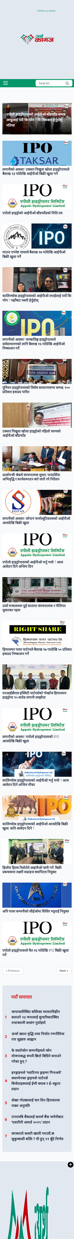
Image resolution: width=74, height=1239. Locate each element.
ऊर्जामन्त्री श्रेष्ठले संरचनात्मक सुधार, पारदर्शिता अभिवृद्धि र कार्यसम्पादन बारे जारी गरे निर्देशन (31, 477)
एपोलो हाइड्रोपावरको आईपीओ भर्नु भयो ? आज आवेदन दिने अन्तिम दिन (32, 564)
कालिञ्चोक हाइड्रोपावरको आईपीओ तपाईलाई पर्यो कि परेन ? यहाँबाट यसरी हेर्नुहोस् (36, 298)
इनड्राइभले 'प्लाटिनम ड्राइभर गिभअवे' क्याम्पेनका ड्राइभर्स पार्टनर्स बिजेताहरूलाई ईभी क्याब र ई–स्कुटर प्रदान (36, 1080)
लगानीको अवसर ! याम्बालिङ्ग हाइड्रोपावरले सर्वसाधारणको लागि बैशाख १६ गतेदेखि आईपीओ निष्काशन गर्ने (33, 343)
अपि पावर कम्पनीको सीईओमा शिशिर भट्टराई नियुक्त (35, 911)
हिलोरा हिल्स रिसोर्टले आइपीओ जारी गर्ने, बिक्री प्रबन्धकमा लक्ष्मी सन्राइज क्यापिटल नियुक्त (32, 870)
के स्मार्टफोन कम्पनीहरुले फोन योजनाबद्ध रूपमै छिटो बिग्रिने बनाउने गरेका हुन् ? (36, 1056)
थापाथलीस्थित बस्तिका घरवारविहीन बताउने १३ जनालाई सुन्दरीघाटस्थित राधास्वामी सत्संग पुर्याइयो (35, 1017)
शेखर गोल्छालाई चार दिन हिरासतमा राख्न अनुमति (35, 1103)
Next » (64, 970)
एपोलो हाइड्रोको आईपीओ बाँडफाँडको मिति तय (32, 213)
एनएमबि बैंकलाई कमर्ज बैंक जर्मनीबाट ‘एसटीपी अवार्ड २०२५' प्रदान (37, 1119)
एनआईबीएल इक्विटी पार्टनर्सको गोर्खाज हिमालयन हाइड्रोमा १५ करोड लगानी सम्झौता (34, 695)
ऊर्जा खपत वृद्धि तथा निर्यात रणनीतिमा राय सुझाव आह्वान (37, 1036)
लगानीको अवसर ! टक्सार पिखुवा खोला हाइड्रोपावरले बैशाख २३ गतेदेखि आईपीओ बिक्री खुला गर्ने (35, 171)
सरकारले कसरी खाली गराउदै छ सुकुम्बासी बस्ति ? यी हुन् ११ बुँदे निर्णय (37, 1136)
